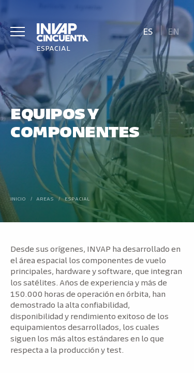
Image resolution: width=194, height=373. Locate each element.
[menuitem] (147, 30)
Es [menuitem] (148, 31)
